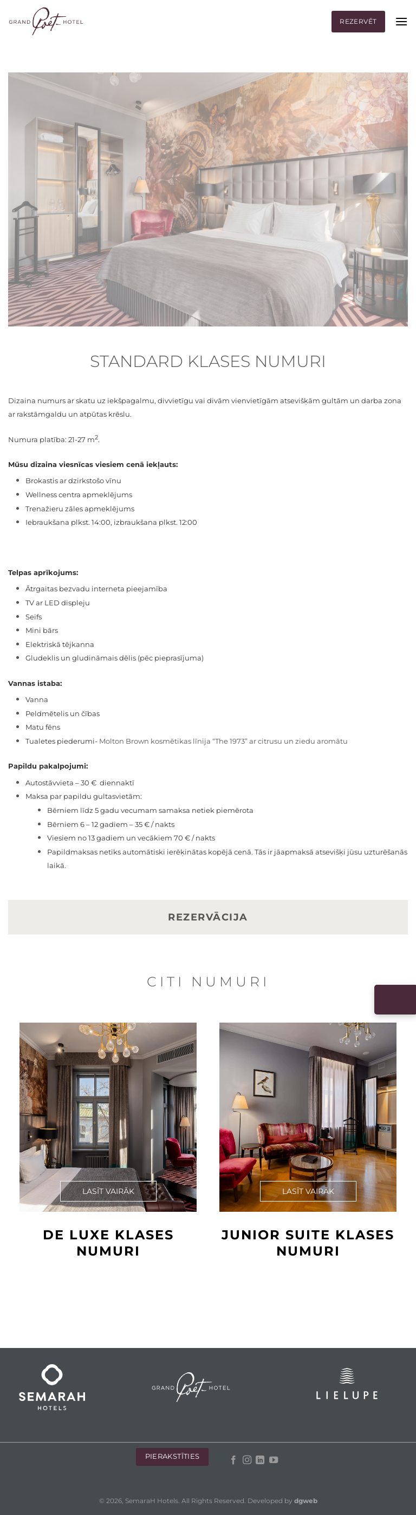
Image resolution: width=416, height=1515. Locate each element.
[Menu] (401, 21)
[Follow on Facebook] (233, 1460)
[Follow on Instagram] (246, 1460)
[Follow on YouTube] (273, 1460)
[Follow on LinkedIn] (260, 1460)
